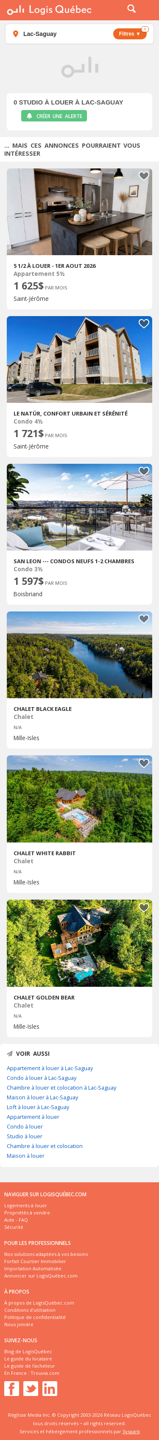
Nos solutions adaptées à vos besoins (46, 1254)
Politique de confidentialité (35, 1317)
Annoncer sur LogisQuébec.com (41, 1275)
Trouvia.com (45, 1373)
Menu (147, 10)
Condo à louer (25, 1126)
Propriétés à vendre (27, 1212)
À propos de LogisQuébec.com (39, 1303)
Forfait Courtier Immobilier (35, 1261)
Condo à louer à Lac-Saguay (41, 1078)
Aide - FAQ (16, 1220)
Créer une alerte (54, 116)
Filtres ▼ (133, 32)
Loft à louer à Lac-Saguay (38, 1107)
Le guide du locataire (28, 1358)
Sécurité (13, 1227)
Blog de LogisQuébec (28, 1351)
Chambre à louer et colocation (45, 1146)
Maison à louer (26, 1155)
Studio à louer (24, 1136)
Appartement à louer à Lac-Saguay (50, 1068)
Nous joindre (18, 1324)
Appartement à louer (33, 1117)
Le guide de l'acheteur (29, 1366)
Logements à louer (25, 1205)
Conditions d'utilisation (30, 1310)
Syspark (131, 1431)
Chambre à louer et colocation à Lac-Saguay (61, 1087)
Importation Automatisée (32, 1268)
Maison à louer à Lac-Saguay (42, 1097)
